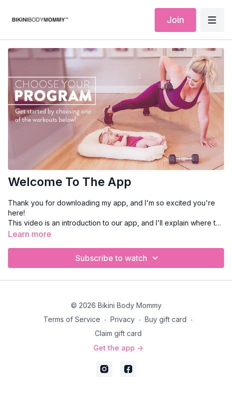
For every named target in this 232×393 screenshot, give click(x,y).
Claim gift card (118, 333)
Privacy (122, 319)
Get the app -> (118, 348)
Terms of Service (71, 319)
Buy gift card (166, 319)
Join (175, 19)
